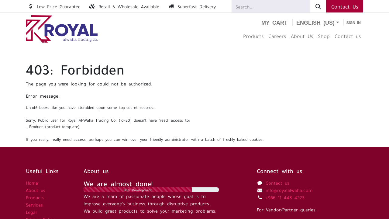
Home (32, 182)
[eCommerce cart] (274, 22)
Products (35, 197)
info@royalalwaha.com (289, 189)
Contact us (277, 182)
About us (35, 189)
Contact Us (344, 6)
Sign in (353, 22)
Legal (31, 211)
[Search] (318, 6)
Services (34, 204)
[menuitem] (253, 35)
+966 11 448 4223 (285, 197)
